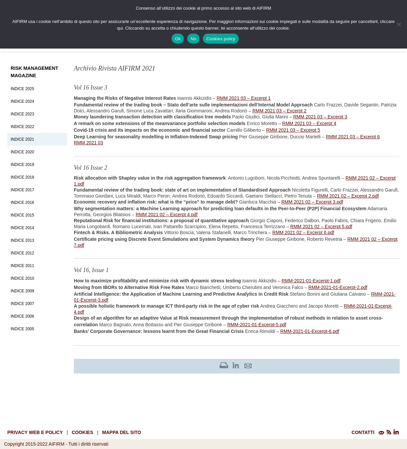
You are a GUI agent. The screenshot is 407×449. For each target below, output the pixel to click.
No (193, 38)
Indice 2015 (22, 215)
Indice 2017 (22, 190)
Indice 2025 (22, 88)
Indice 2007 (22, 303)
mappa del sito (121, 432)
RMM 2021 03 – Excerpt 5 (293, 130)
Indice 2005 (22, 329)
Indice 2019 (22, 164)
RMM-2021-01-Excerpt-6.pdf (309, 331)
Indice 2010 (22, 278)
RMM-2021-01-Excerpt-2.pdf (337, 287)
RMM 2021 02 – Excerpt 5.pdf (321, 226)
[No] (398, 24)
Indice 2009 (22, 291)
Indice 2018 (22, 177)
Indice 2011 (22, 265)
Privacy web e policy (35, 432)
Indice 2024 (22, 101)
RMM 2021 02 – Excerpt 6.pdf (303, 232)
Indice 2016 (22, 202)
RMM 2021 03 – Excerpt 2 (279, 110)
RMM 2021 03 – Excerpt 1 (243, 98)
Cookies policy (220, 38)
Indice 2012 (22, 253)
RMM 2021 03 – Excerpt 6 (353, 136)
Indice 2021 (22, 139)
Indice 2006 (22, 316)
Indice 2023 (22, 114)
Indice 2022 (22, 126)
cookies (82, 432)
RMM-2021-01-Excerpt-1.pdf (311, 280)
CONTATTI (362, 432)
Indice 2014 (22, 227)
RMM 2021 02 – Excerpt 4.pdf (167, 214)
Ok (178, 38)
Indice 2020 (22, 152)
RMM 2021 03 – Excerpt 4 (309, 123)
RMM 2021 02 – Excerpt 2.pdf (348, 196)
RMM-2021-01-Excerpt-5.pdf (256, 324)
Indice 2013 (22, 240)
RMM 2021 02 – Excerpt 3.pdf (312, 202)
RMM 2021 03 (88, 142)
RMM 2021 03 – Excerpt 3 (320, 116)
